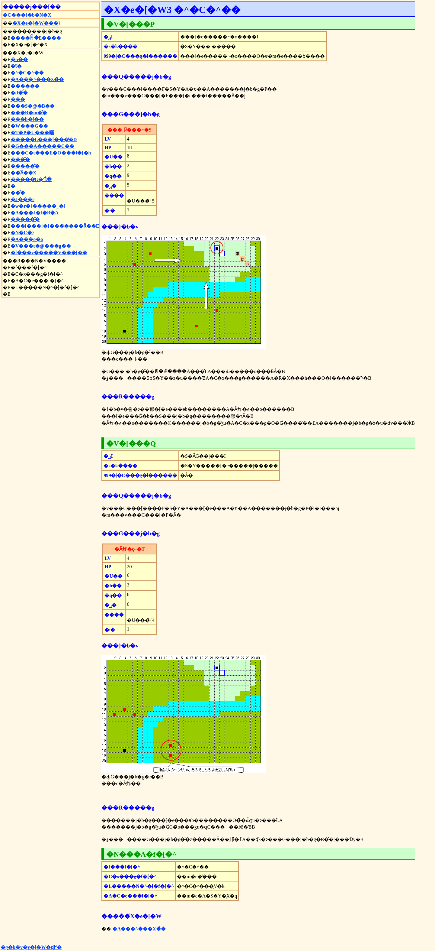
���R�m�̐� (29, 112)
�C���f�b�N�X (27, 15)
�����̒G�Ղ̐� (31, 179)
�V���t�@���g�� (41, 245)
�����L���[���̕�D (44, 139)
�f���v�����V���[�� (49, 252)
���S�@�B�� (33, 106)
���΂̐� (18, 99)
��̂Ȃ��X (24, 172)
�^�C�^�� (27, 72)
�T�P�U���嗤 (32, 132)
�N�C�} (22, 232)
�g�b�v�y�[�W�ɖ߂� (31, 947)
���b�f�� (27, 119)
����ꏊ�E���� (36, 38)
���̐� (20, 159)
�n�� (19, 59)
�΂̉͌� (13, 186)
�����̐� (25, 166)
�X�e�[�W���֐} (36, 23)
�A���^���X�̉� (37, 79)
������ (25, 86)
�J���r (22, 199)
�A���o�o (27, 239)
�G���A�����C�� (43, 146)
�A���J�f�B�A (35, 212)
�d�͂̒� (19, 92)
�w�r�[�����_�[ (38, 206)
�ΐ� (16, 66)
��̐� (18, 192)
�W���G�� (29, 125)
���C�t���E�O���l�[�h (51, 152)
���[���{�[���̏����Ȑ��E (55, 226)
